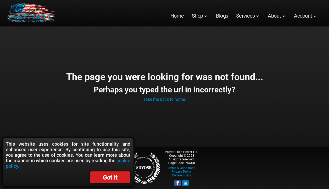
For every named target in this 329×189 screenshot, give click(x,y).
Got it (110, 177)
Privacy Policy (182, 172)
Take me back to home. (164, 99)
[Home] (177, 15)
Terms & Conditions (181, 168)
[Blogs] (222, 15)
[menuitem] (177, 15)
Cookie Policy (181, 175)
